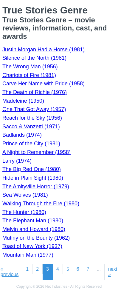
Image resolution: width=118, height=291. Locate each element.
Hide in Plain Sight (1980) (32, 178)
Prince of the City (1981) (31, 144)
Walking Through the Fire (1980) (40, 204)
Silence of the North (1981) (34, 58)
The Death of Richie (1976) (34, 92)
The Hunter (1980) (24, 212)
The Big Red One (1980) (31, 169)
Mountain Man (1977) (27, 255)
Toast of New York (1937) (32, 246)
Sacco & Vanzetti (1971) (31, 127)
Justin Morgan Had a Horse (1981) (43, 50)
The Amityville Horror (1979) (35, 187)
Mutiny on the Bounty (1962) (36, 238)
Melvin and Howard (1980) (33, 229)
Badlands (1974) (22, 135)
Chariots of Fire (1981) (29, 75)
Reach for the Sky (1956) (32, 118)
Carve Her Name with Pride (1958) (43, 84)
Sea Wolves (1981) (25, 195)
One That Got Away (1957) (34, 109)
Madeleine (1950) (23, 101)
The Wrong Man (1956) (30, 67)
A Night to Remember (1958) (36, 152)
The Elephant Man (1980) (32, 221)
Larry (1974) (17, 161)
